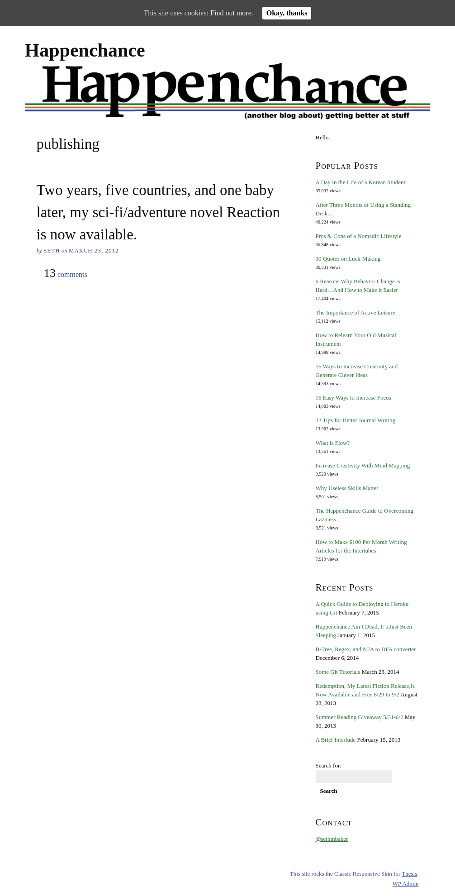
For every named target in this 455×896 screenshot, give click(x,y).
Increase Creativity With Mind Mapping (363, 465)
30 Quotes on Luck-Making (348, 258)
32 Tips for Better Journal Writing (356, 420)
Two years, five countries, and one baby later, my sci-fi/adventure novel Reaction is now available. (158, 212)
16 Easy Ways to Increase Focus (353, 397)
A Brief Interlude (336, 739)
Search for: (328, 765)
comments (65, 273)
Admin (406, 883)
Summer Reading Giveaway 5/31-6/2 (359, 717)
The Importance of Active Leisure (355, 312)
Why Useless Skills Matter (347, 488)
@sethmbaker (332, 838)
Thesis (409, 873)
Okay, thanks (287, 13)
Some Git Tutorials (338, 671)
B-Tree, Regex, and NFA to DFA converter (366, 649)
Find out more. (231, 13)
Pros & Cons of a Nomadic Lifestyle (359, 236)
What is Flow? (333, 442)
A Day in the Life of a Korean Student (361, 182)
